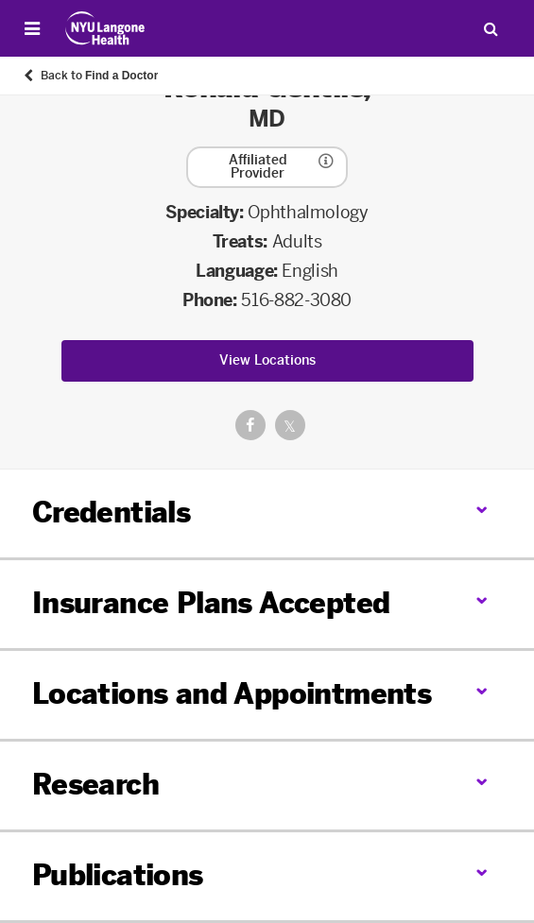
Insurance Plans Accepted (211, 604)
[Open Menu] (32, 28)
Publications (117, 876)
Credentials (111, 513)
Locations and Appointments (231, 694)
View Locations (267, 360)
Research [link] (95, 785)
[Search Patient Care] (490, 28)
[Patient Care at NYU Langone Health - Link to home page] (105, 28)
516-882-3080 (296, 300)
